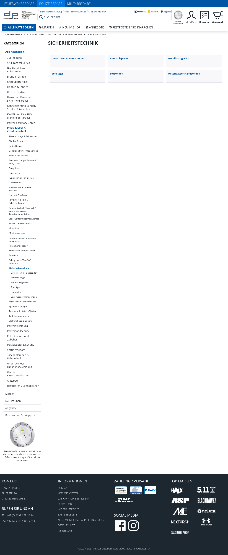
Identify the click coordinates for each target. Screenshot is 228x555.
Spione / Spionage (18, 306)
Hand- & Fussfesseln (19, 195)
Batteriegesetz (67, 514)
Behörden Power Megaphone (23, 150)
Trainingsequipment (19, 316)
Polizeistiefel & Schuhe (20, 344)
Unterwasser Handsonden (24, 296)
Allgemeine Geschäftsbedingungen (81, 520)
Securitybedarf (16, 350)
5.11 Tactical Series (18, 63)
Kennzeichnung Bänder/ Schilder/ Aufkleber (21, 107)
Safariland (14, 255)
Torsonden (16, 292)
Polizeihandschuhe (18, 331)
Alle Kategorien (14, 51)
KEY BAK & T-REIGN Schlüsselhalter (18, 202)
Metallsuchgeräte (19, 282)
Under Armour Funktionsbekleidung (19, 365)
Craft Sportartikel (17, 81)
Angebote (13, 380)
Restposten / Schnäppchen (23, 385)
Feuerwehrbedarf (19, 3)
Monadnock (14, 228)
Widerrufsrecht (68, 509)
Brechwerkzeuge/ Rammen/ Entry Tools (23, 162)
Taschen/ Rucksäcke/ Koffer (22, 311)
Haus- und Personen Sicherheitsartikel (19, 99)
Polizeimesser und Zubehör (18, 337)
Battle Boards (15, 145)
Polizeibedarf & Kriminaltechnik (17, 129)
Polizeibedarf (50, 3)
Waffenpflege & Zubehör (21, 320)
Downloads (65, 504)
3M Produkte (14, 57)
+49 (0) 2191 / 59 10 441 (21, 515)
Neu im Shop (13, 401)
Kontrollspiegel (18, 277)
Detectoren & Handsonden (24, 272)
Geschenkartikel (16, 92)
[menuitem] (104, 14)
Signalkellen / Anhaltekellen (22, 301)
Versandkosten (68, 493)
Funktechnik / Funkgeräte (21, 177)
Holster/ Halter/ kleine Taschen (20, 189)
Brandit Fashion (16, 76)
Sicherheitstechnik (19, 267)
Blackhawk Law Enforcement (16, 69)
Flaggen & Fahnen (17, 87)
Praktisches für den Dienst (22, 250)
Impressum (65, 530)
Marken (9, 393)
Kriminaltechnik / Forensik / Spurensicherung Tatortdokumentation (22, 210)
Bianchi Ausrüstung (18, 155)
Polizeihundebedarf (18, 245)
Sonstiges (15, 287)
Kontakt (63, 488)
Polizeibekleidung (17, 325)
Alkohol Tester (16, 141)
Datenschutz (66, 525)
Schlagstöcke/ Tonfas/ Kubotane (20, 262)
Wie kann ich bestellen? (73, 498)
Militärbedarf (78, 3)
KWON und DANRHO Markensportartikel (19, 116)
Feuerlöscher (15, 173)
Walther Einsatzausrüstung (18, 373)
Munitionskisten (17, 233)
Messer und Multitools (20, 223)
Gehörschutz (15, 182)
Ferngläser (14, 168)
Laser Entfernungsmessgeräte (24, 218)
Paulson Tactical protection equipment (22, 239)
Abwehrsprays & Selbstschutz (23, 136)
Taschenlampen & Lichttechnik (18, 356)
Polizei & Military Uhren (21, 123)
